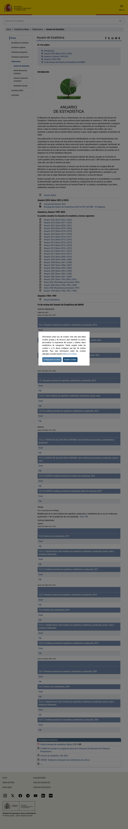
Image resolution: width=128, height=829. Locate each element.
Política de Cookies (69, 354)
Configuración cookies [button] (52, 359)
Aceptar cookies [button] (70, 359)
